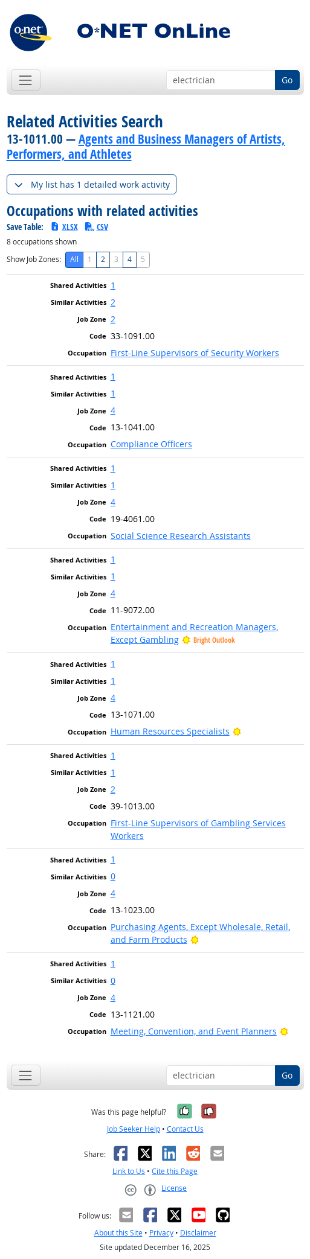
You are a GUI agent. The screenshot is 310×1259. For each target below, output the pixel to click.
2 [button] (113, 302)
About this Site (118, 1233)
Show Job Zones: (34, 259)
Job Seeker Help (133, 1129)
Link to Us (128, 1171)
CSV (96, 226)
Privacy (161, 1233)
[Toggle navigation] (25, 80)
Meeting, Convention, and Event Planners (194, 1031)
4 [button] (113, 410)
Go (287, 80)
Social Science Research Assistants (181, 535)
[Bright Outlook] (237, 731)
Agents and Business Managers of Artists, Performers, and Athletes (146, 146)
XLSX (64, 226)
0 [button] (113, 876)
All (74, 259)
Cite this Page (175, 1171)
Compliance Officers (151, 444)
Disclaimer (198, 1233)
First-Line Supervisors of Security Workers (195, 353)
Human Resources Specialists (170, 731)
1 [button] (113, 285)
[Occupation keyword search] (221, 80)
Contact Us (185, 1129)
